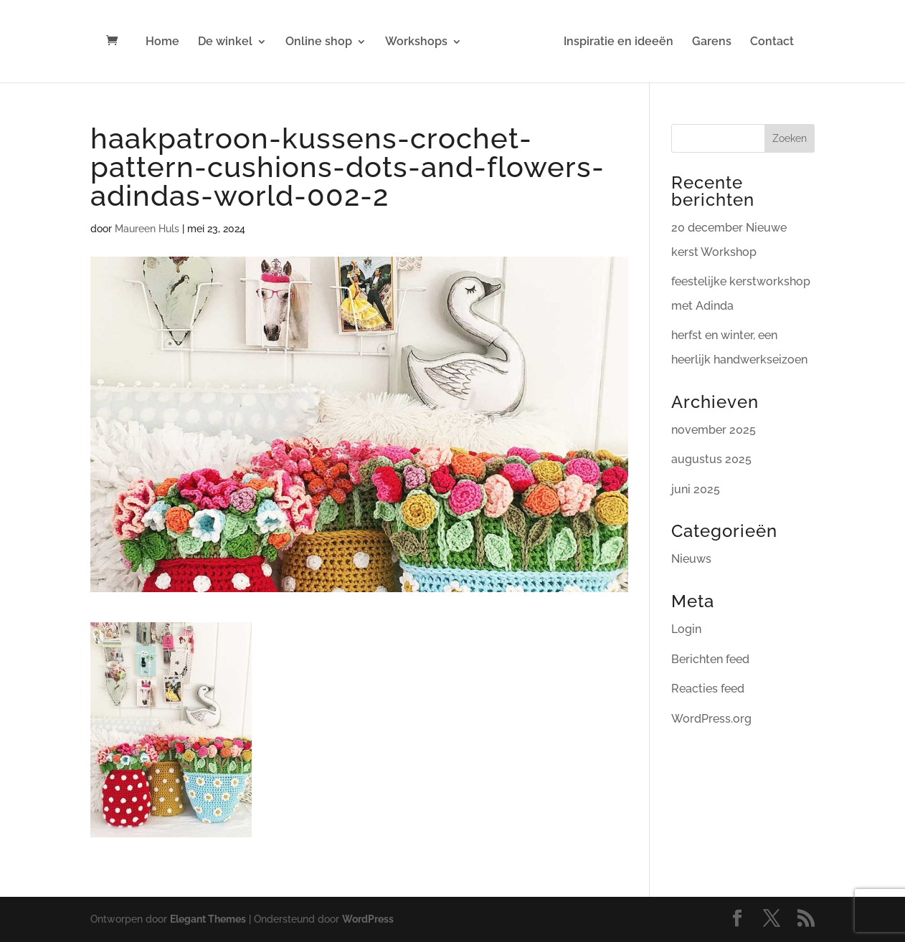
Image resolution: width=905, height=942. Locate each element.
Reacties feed (707, 688)
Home (162, 42)
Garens (711, 42)
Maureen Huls (147, 228)
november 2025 (713, 430)
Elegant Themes (208, 919)
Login (686, 629)
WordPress (368, 919)
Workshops (416, 42)
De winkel (225, 42)
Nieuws (691, 559)
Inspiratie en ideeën (618, 42)
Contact (772, 42)
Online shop (318, 42)
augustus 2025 (711, 459)
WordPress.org (711, 718)
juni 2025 (695, 489)
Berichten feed (710, 659)
